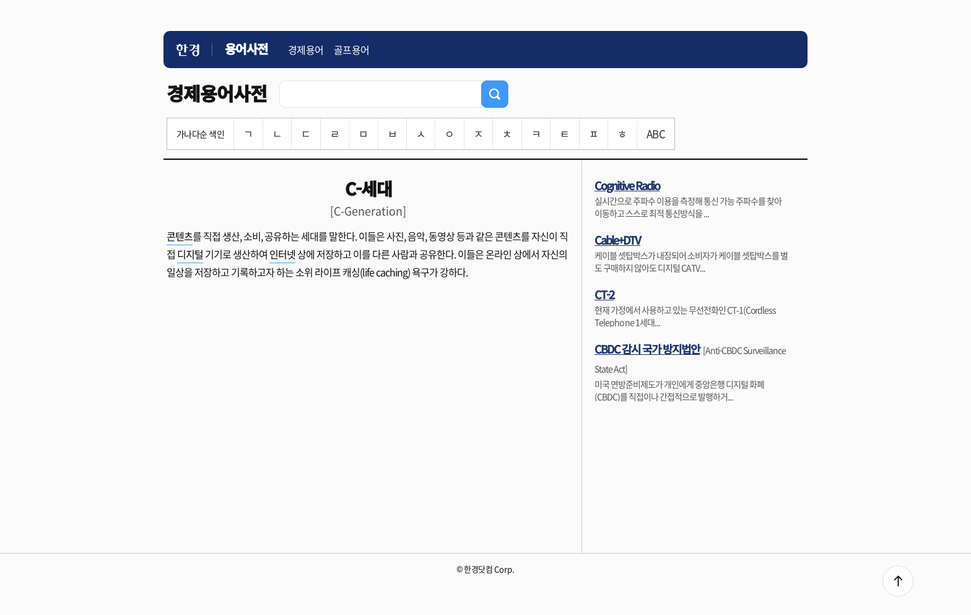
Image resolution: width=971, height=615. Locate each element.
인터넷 (282, 253)
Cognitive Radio (627, 185)
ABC (656, 133)
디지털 (190, 253)
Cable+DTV (617, 240)
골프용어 (352, 49)
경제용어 (306, 49)
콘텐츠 (180, 236)
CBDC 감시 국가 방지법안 (647, 349)
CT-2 (604, 294)
